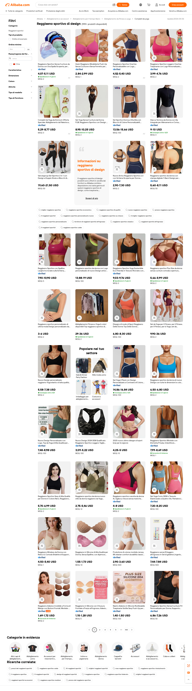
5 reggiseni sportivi (47, 228)
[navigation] (20, 324)
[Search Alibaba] (74, 4)
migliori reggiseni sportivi (97, 668)
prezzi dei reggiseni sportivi (20, 668)
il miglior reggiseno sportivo (140, 216)
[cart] (149, 5)
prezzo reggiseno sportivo (163, 210)
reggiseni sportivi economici (21, 680)
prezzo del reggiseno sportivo (78, 680)
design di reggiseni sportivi (65, 674)
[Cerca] (123, 5)
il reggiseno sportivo (18, 674)
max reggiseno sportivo (123, 668)
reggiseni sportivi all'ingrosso (150, 222)
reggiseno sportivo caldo (71, 228)
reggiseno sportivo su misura (111, 216)
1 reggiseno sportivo (91, 674)
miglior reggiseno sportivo (50, 210)
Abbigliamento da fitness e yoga (117, 19)
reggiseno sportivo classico (121, 222)
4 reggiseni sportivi (47, 216)
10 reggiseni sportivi (72, 668)
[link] (188, 665)
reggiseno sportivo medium (49, 680)
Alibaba (40, 19)
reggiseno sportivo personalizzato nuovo (77, 216)
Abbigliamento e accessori (58, 19)
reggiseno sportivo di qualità (108, 210)
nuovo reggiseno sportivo (136, 210)
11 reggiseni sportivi (40, 674)
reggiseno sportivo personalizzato (53, 222)
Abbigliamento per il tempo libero (86, 19)
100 (126, 630)
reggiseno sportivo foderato (116, 674)
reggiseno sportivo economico (78, 210)
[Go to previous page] (89, 629)
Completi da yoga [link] (142, 19)
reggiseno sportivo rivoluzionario (151, 668)
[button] (114, 4)
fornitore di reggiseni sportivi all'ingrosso (88, 222)
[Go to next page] (131, 629)
